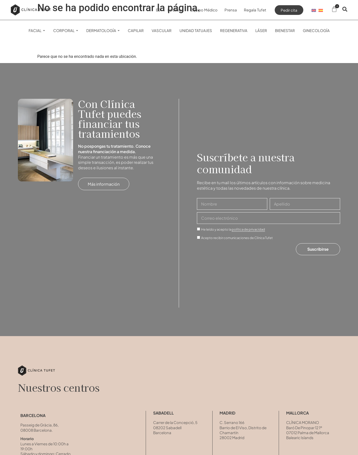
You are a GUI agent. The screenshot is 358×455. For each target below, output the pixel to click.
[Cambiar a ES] (320, 10)
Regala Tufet (255, 9)
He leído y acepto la (233, 229)
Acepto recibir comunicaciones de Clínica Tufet (237, 238)
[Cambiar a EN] (313, 10)
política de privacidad (248, 229)
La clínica (176, 9)
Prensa (230, 9)
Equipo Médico (204, 9)
